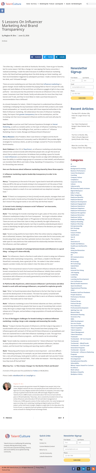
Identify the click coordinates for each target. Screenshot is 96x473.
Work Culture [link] (75, 370)
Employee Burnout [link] (77, 199)
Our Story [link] (35, 3)
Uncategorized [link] (76, 359)
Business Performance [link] (78, 171)
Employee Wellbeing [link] (77, 219)
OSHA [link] (72, 290)
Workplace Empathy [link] (77, 372)
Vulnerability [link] (75, 363)
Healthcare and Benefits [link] (79, 246)
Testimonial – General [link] (78, 350)
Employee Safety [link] (76, 217)
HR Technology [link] (76, 264)
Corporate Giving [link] (76, 182)
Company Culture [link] (76, 177)
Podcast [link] (51, 4)
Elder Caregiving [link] (76, 195)
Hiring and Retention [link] (78, 250)
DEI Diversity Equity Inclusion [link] (80, 188)
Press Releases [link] (76, 306)
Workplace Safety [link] (77, 374)
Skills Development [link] (77, 321)
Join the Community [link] (46, 453)
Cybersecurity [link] (75, 186)
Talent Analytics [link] (76, 330)
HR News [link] (74, 259)
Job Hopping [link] (75, 272)
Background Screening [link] (78, 169)
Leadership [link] (74, 275)
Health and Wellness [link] (77, 244)
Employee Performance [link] (78, 210)
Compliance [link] (74, 180)
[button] (36, 57)
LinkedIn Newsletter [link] (46, 456)
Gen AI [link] (73, 237)
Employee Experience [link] (78, 206)
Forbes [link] (35, 371)
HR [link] (72, 255)
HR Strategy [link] (75, 261)
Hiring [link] (73, 248)
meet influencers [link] (11, 157)
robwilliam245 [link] (18, 375)
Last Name (86, 78)
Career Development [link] (77, 173)
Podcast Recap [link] (76, 301)
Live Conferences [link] (76, 281)
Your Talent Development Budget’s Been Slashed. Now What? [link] (81, 126)
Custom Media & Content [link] (47, 446)
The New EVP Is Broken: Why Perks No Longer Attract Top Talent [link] (81, 115)
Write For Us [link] (43, 450)
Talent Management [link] (77, 332)
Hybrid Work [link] (75, 266)
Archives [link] (4, 41)
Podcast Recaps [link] (76, 303)
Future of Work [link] (76, 233)
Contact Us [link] (43, 443)
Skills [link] (72, 319)
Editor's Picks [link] (75, 193)
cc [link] (34, 375)
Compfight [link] (30, 375)
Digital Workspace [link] (77, 191)
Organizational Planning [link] (79, 288)
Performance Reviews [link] (78, 297)
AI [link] (71, 164)
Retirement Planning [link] (77, 315)
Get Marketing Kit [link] (76, 4)
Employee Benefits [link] (77, 197)
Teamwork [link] (74, 337)
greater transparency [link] (27, 114)
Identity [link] (73, 268)
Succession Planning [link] (77, 326)
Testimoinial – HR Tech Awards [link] (81, 339)
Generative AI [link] (75, 242)
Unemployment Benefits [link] (79, 361)
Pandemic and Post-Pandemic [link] (80, 292)
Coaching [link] (74, 175)
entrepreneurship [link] (76, 226)
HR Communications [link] (77, 257)
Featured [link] (74, 230)
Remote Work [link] (75, 312)
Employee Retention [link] (77, 215)
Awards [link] (68, 4)
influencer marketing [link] (51, 84)
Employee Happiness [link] (77, 208)
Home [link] (28, 4)
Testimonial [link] (75, 341)
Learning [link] (73, 277)
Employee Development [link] (79, 202)
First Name (74, 78)
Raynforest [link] (28, 149)
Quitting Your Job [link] (76, 310)
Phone (73, 91)
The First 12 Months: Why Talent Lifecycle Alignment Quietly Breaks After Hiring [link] (80, 137)
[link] (2, 10)
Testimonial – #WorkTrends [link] (80, 343)
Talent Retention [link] (76, 334)
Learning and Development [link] (80, 279)
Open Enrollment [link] (76, 286)
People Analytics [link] (76, 295)
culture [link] (73, 184)
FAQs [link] (41, 440)
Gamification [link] (75, 235)
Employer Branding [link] (77, 222)
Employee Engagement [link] (78, 204)
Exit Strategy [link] (75, 228)
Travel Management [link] (77, 357)
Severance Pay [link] (75, 317)
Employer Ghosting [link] (77, 224)
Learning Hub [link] (60, 3)
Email (72, 84)
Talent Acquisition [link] (77, 328)
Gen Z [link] (73, 239)
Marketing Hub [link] (44, 4)
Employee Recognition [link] (78, 213)
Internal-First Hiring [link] (77, 270)
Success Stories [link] (76, 323)
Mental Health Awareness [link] (79, 283)
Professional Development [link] (79, 308)
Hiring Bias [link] (74, 253)
